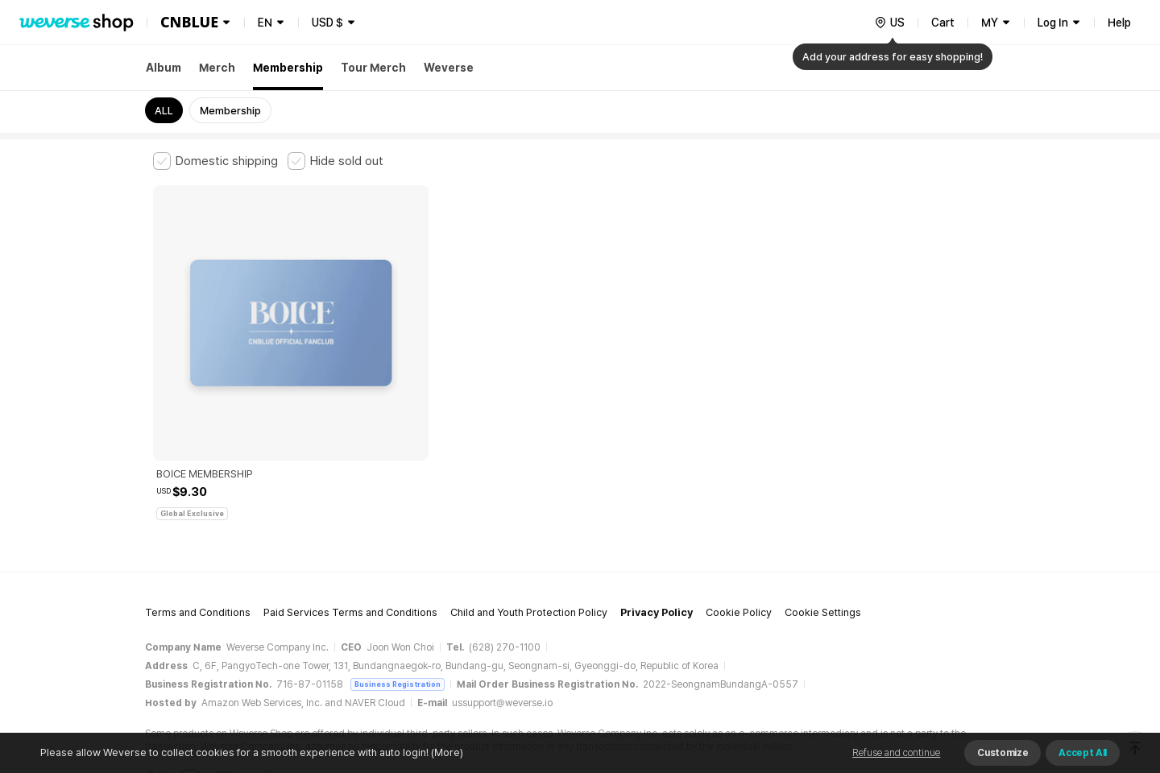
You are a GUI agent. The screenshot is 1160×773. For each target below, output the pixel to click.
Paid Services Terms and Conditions (350, 504)
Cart (943, 22)
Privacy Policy (656, 504)
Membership (288, 67)
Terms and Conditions (198, 504)
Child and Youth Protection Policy (528, 504)
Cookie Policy (739, 504)
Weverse (449, 67)
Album (163, 67)
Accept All (1082, 753)
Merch (217, 67)
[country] (889, 22)
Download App (966, 669)
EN (265, 22)
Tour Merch (373, 67)
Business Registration (397, 574)
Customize (1002, 753)
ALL (164, 111)
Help (1119, 22)
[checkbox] (215, 161)
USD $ (327, 22)
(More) (446, 752)
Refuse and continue (896, 753)
